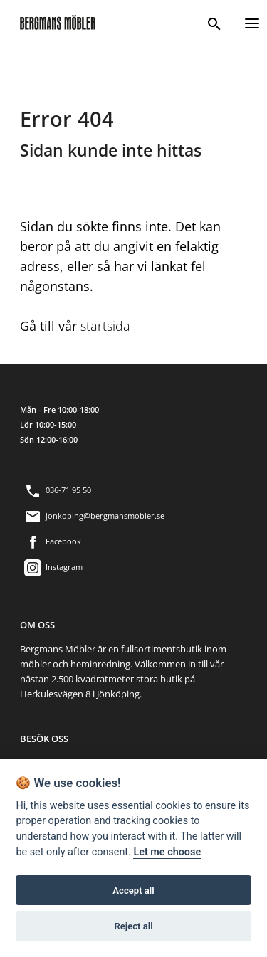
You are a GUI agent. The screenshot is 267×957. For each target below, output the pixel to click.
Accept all (133, 890)
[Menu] (252, 21)
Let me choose (167, 852)
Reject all (133, 926)
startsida (105, 325)
